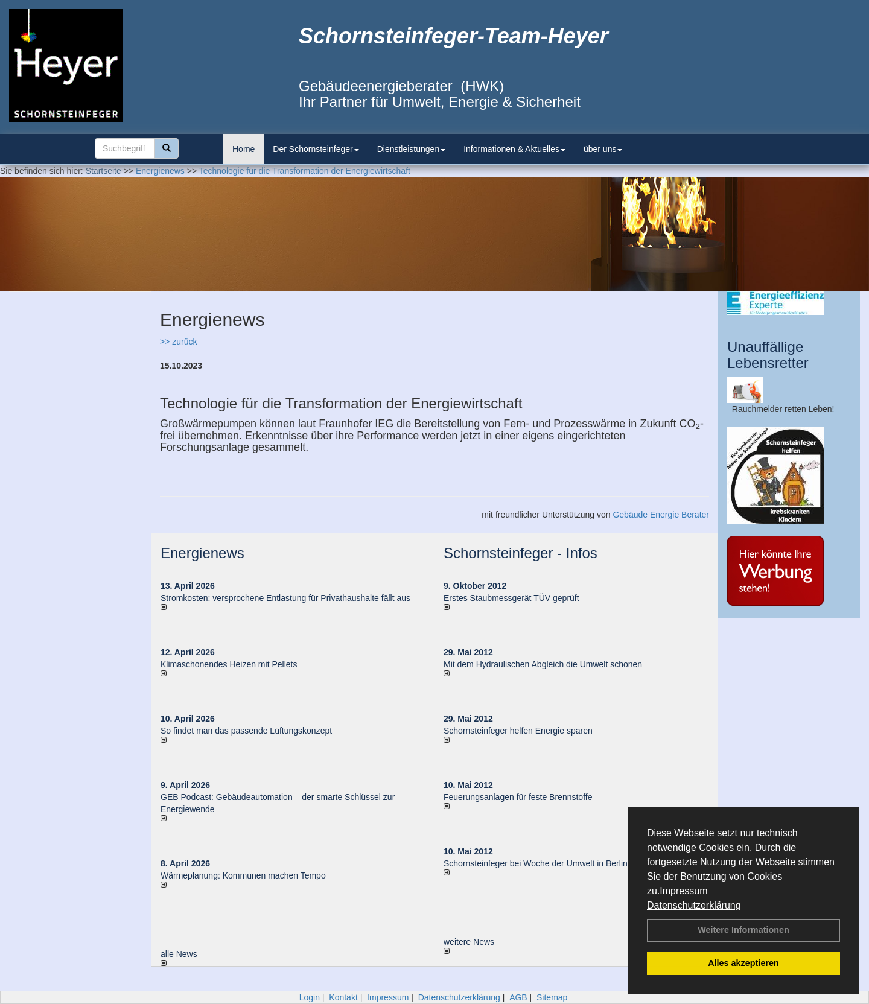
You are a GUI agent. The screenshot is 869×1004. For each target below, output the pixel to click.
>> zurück (178, 341)
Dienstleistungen (411, 149)
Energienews (202, 553)
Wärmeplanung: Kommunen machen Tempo (243, 875)
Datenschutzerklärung (694, 905)
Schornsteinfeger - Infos (520, 553)
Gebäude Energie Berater (661, 514)
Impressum (683, 891)
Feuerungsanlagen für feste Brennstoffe (518, 797)
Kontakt (343, 997)
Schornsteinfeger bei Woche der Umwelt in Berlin (536, 863)
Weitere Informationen (743, 930)
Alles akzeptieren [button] (743, 963)
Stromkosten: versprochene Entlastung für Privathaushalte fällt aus (285, 598)
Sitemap (551, 997)
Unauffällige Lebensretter (768, 354)
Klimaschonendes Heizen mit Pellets (229, 664)
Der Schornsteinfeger (315, 149)
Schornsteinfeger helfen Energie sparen (518, 731)
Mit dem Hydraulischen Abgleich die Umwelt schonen (543, 664)
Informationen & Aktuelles (514, 149)
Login (309, 997)
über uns (603, 149)
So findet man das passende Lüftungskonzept (246, 731)
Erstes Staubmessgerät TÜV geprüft (511, 598)
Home (243, 149)
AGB (518, 997)
